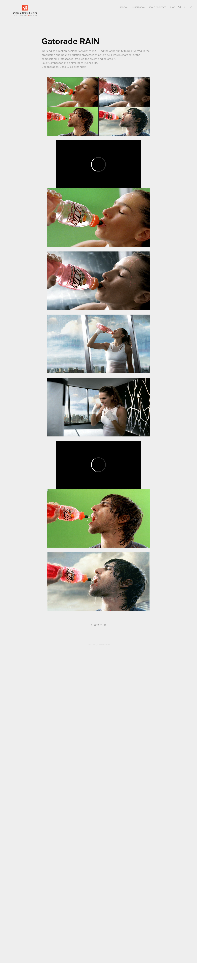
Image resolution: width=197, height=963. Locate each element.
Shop (172, 7)
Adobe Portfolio (103, 644)
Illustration (138, 7)
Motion (124, 7)
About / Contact (157, 7)
